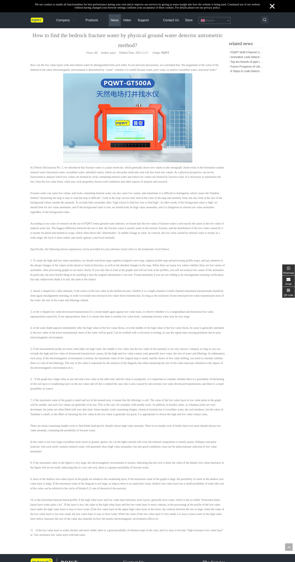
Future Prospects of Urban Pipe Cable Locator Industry (247, 66)
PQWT (165, 52)
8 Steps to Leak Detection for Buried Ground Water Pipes (247, 71)
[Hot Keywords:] (264, 19)
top (289, 547)
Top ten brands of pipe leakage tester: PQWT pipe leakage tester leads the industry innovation (247, 61)
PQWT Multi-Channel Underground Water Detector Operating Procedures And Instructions (247, 52)
